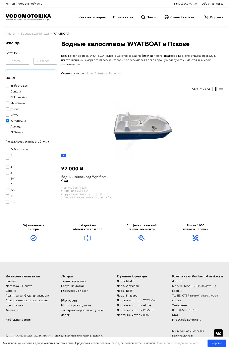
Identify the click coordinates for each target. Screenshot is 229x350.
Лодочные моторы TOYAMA (136, 300)
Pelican (14, 109)
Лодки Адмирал (128, 286)
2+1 (12, 178)
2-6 (12, 190)
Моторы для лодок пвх (77, 305)
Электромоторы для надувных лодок (82, 312)
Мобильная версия (18, 319)
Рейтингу (101, 73)
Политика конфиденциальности (27, 295)
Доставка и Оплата (19, 286)
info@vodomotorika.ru (186, 319)
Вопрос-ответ (15, 305)
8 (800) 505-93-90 (185, 3)
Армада (15, 126)
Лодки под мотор (73, 281)
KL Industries (18, 97)
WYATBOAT (18, 120)
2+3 (12, 202)
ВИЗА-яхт (16, 132)
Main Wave (17, 103)
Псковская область (29, 3)
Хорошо (217, 343)
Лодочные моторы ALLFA (134, 305)
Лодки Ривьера (127, 295)
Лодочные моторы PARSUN (135, 310)
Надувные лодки (72, 286)
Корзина (216, 17)
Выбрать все (19, 85)
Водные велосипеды (35, 33)
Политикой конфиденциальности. (178, 343)
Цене (89, 73)
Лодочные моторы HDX (133, 315)
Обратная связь (212, 3)
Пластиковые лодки (74, 291)
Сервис (11, 291)
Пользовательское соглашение (27, 300)
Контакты (12, 310)
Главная (11, 33)
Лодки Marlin (125, 281)
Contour (15, 91)
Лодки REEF (125, 291)
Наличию (115, 73)
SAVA (14, 115)
